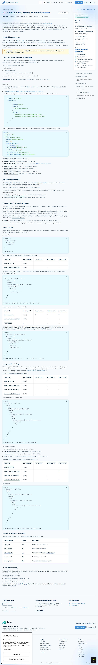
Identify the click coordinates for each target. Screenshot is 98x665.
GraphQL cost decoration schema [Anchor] (13, 533)
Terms (42, 663)
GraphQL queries (46, 23)
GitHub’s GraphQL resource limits (36, 370)
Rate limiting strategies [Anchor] (11, 37)
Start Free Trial (88, 2)
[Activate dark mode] (95, 2)
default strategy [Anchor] (8, 227)
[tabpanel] (35, 129)
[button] (67, 97)
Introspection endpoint (81, 83)
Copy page (62, 12)
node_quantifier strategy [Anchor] (10, 364)
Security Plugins (44, 647)
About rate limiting (81, 56)
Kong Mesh (62, 645)
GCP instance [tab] (39, 79)
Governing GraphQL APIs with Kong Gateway (84, 66)
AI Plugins (42, 641)
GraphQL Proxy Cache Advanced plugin (83, 62)
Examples (11, 16)
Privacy (48, 663)
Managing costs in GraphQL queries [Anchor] (15, 203)
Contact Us (81, 656)
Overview (5, 16)
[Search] (40, 2)
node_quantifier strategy (82, 92)
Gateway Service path (40, 183)
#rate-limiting (84, 49)
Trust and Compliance (57, 663)
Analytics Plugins (44, 643)
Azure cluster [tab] (31, 79)
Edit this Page (25, 607)
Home (3, 9)
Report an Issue (16, 607)
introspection (8, 183)
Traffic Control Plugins (46, 649)
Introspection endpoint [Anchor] (11, 179)
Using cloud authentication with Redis (84, 79)
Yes (5, 604)
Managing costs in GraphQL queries (84, 86)
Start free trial (80, 627)
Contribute (40, 610)
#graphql (78, 49)
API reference (44, 16)
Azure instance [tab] (22, 79)
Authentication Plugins (45, 645)
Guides (17, 16)
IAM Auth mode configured (42, 164)
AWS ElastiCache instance (28, 87)
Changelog (36, 16)
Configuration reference (26, 16)
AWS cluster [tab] (14, 79)
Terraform (61, 647)
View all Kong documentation (9, 611)
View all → (43, 652)
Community (81, 641)
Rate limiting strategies (81, 76)
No (10, 604)
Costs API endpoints (80, 98)
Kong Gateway (63, 641)
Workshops (81, 652)
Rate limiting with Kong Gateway (85, 59)
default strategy (80, 89)
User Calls (80, 649)
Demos (80, 647)
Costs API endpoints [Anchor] (10, 568)
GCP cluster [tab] (47, 79)
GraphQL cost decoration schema (85, 95)
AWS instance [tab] (6, 79)
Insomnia (61, 643)
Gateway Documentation (82, 17)
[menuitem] (50, 2)
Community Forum (82, 643)
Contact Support (74, 605)
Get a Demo (79, 2)
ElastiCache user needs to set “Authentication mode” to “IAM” (23, 91)
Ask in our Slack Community (77, 603)
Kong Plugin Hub (10, 9)
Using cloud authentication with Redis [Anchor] (17, 57)
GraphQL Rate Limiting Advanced (83, 73)
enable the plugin (23, 584)
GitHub (80, 645)
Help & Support (82, 654)
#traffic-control (79, 51)
